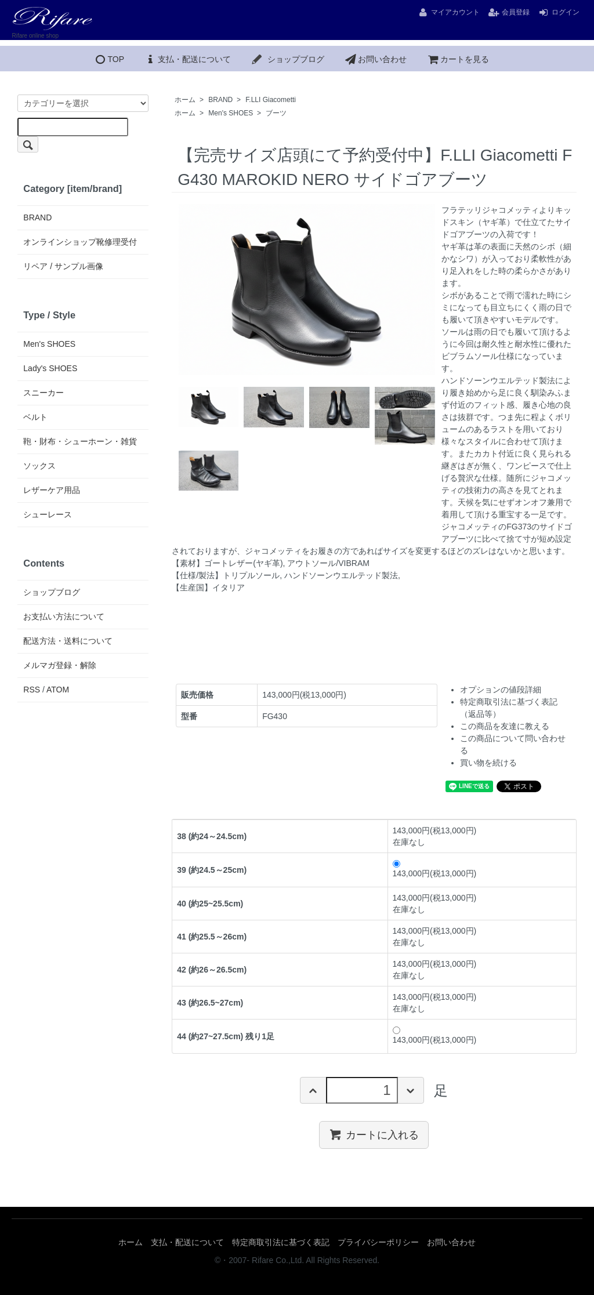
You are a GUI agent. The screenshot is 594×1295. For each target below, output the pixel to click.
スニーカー (43, 392)
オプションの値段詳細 (500, 689)
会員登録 (509, 12)
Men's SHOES (230, 113)
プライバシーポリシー (378, 1242)
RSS (31, 689)
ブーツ (276, 113)
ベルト (35, 417)
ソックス (39, 465)
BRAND (220, 100)
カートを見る (457, 59)
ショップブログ (287, 59)
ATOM (57, 689)
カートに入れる (374, 1134)
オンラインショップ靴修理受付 (80, 241)
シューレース (47, 514)
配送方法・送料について (68, 640)
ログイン (558, 12)
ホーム (185, 100)
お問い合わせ (375, 59)
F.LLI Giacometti (270, 100)
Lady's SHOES (50, 368)
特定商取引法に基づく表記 (280, 1242)
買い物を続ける (488, 762)
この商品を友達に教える (504, 726)
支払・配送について (187, 59)
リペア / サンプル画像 (63, 266)
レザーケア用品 (51, 490)
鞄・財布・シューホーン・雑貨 (80, 441)
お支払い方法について (63, 616)
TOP (108, 59)
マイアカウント (448, 12)
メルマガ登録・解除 (59, 665)
